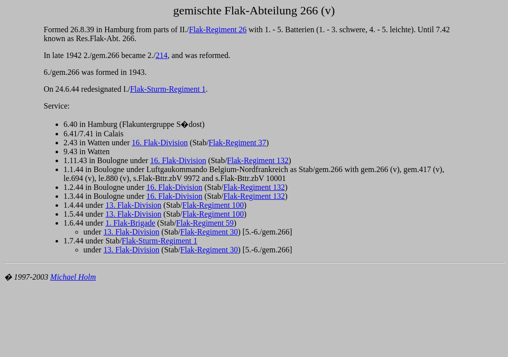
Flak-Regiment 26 (218, 29)
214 (162, 55)
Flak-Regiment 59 (205, 223)
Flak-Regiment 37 (237, 142)
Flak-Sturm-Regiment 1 (167, 89)
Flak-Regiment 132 (258, 160)
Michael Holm (73, 277)
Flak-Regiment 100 (213, 205)
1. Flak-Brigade (130, 223)
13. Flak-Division (133, 205)
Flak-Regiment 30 (209, 232)
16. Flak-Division (160, 142)
